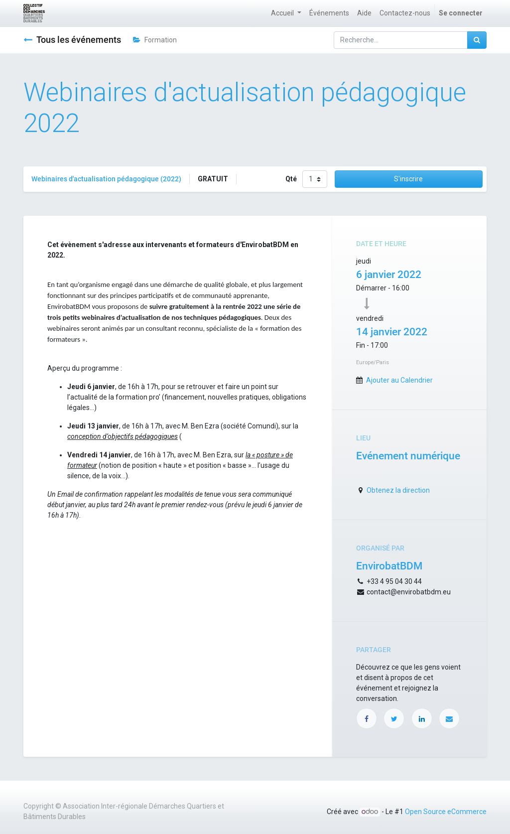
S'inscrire (408, 179)
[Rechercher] (477, 40)
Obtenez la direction (398, 490)
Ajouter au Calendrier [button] (399, 380)
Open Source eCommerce (446, 812)
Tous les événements (72, 40)
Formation (155, 40)
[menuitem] (329, 13)
